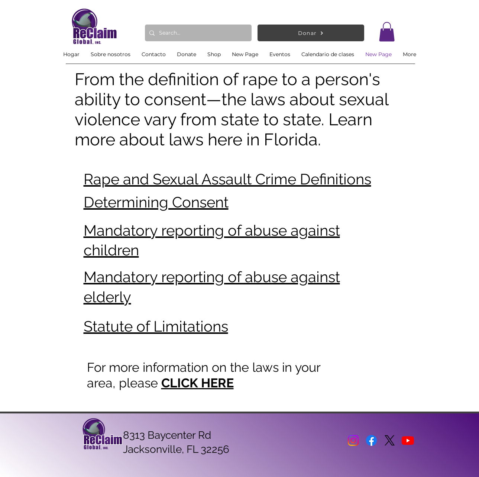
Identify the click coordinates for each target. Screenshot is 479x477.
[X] (389, 440)
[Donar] (311, 33)
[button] (387, 32)
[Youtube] (408, 440)
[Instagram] (353, 440)
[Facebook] (371, 440)
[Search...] (197, 33)
